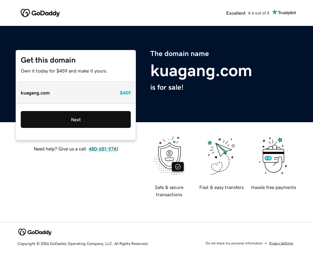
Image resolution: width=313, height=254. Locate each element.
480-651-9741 (103, 148)
